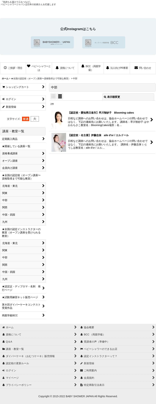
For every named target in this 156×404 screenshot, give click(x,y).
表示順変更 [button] (112, 96)
